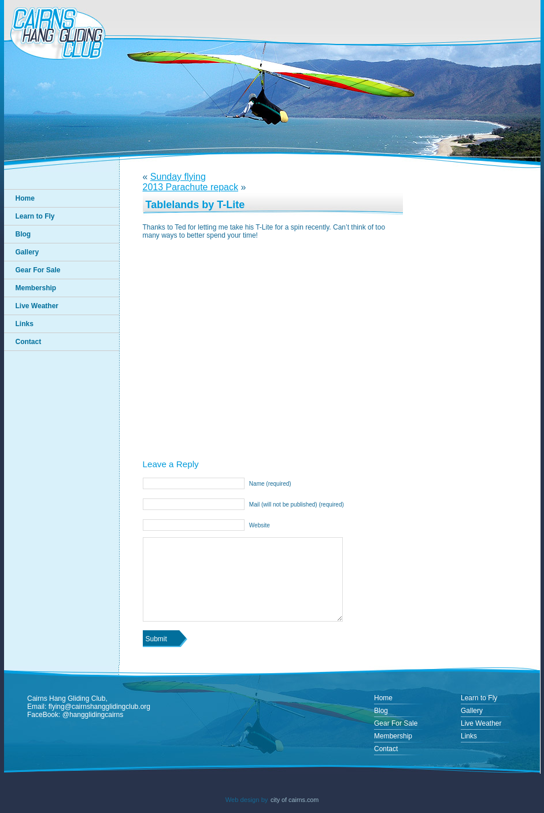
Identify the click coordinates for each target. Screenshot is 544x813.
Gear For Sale (38, 270)
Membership (36, 288)
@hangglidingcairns (93, 715)
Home (25, 198)
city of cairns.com (295, 799)
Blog (23, 234)
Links (25, 324)
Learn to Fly (35, 216)
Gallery (27, 252)
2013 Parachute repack (190, 187)
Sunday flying (178, 177)
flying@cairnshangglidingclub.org (99, 707)
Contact (29, 342)
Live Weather (37, 306)
